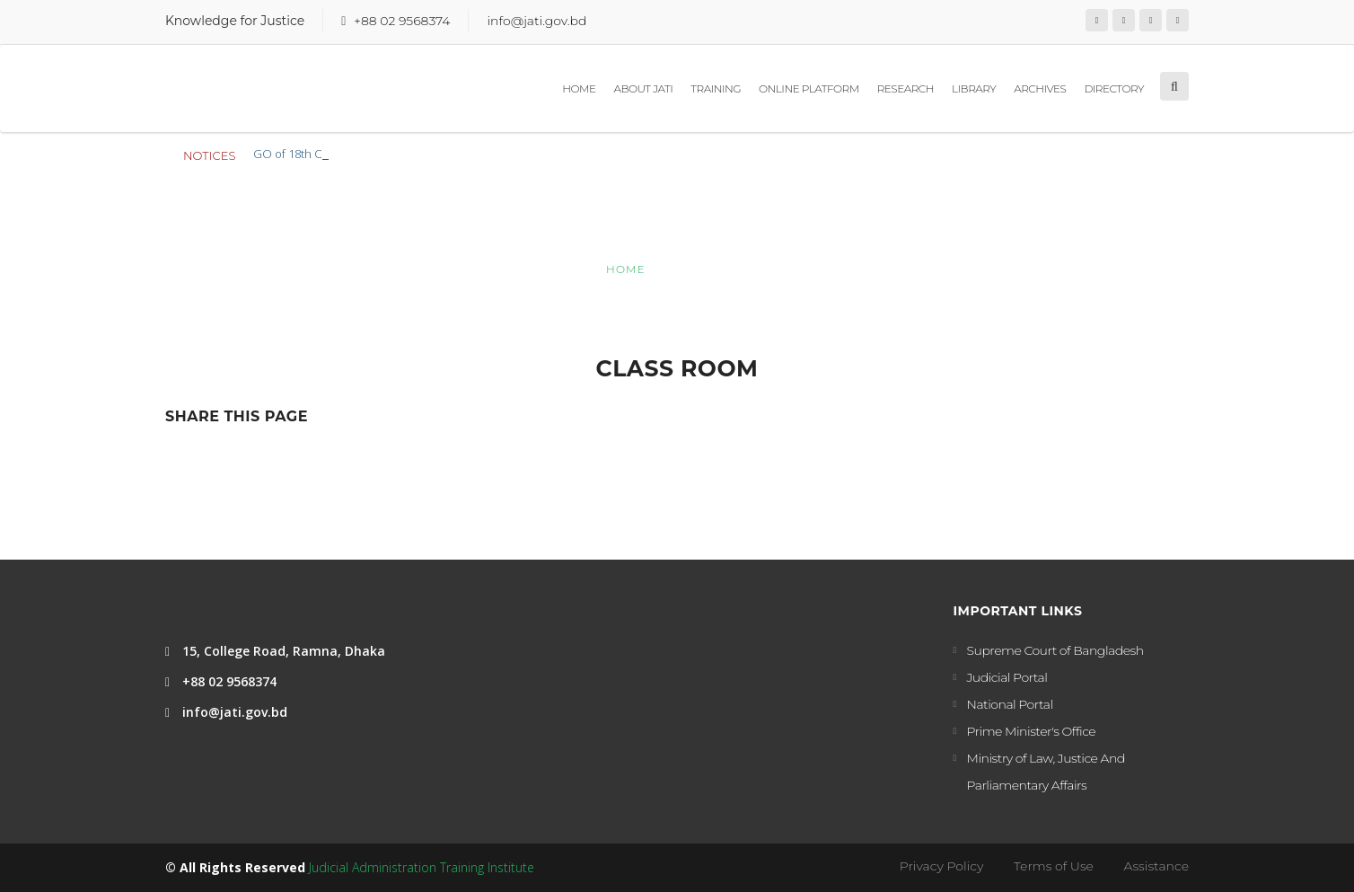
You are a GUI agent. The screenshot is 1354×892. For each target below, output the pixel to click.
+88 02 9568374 (402, 21)
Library (974, 88)
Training (715, 88)
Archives (1040, 88)
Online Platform (809, 88)
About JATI (643, 88)
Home (578, 88)
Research (905, 88)
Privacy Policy (942, 866)
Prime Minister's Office (1031, 731)
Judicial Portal (1007, 677)
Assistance (1156, 866)
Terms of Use (1054, 866)
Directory (1114, 88)
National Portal (1010, 704)
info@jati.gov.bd (536, 21)
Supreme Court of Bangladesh (1055, 650)
